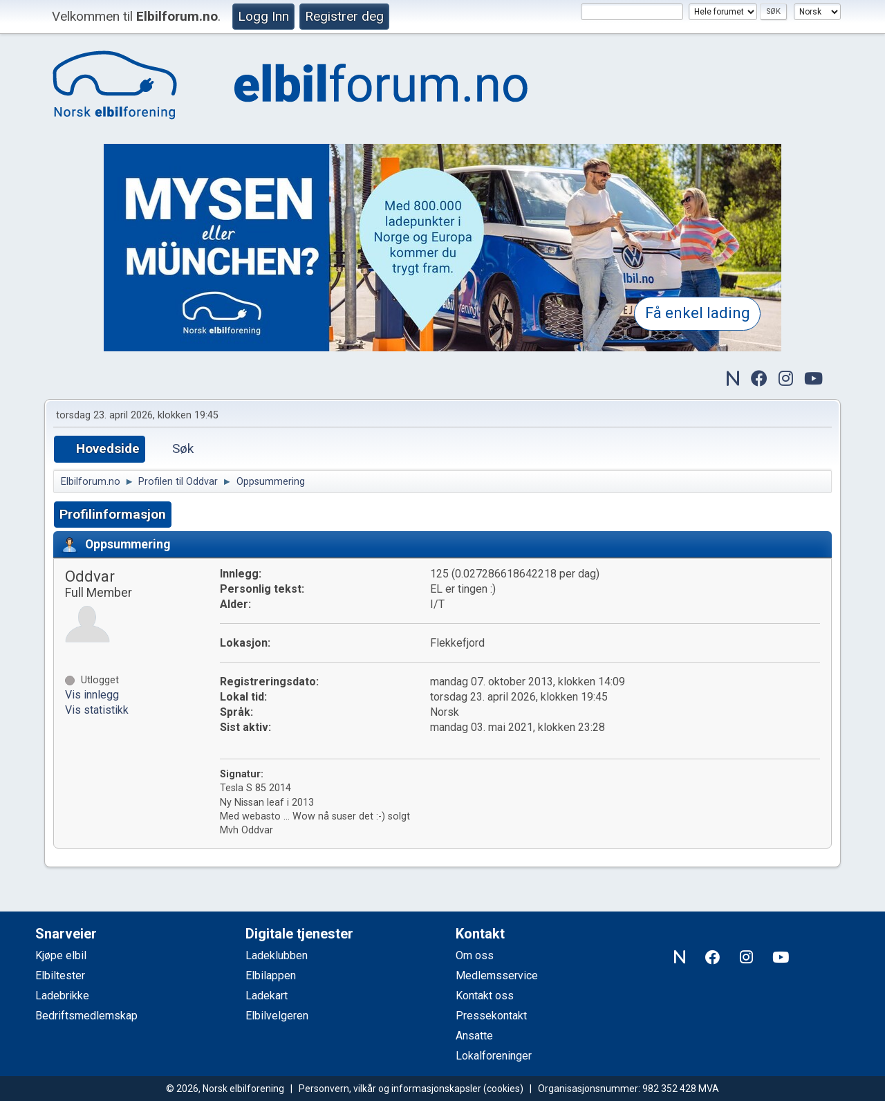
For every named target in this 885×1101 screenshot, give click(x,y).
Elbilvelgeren (276, 1015)
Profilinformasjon (112, 514)
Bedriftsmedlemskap (86, 1015)
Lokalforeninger (494, 1055)
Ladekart (266, 995)
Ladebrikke (62, 995)
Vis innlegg (92, 694)
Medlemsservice (497, 975)
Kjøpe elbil (60, 955)
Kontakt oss (485, 995)
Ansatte (474, 1035)
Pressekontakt (491, 1015)
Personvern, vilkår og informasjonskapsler (390, 1088)
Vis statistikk (97, 709)
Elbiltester (60, 975)
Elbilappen (270, 975)
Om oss (475, 955)
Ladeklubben (276, 955)
